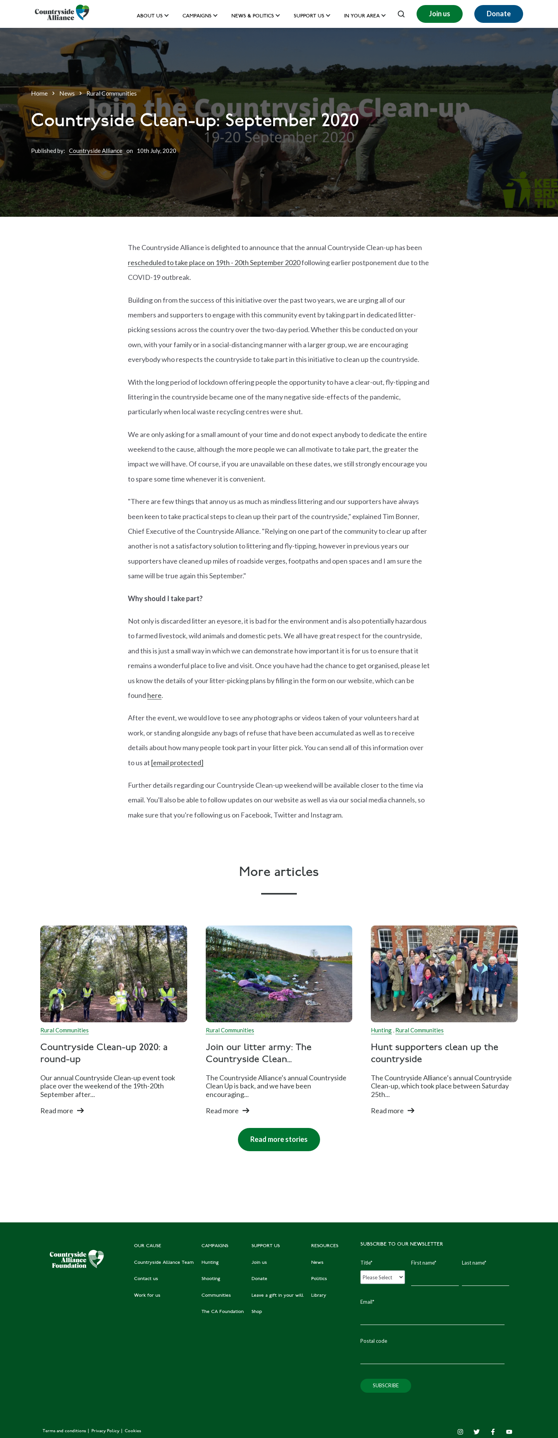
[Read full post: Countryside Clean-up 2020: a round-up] (113, 974)
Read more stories (273, 1135)
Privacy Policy (106, 1431)
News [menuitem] (317, 1262)
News (67, 93)
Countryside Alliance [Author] (95, 150)
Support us (309, 16)
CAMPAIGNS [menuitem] (215, 1246)
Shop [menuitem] (256, 1311)
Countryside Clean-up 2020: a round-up (104, 1054)
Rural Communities (111, 93)
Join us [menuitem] (259, 1262)
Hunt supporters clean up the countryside (434, 1054)
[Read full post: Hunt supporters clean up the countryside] (444, 974)
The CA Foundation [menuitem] (223, 1311)
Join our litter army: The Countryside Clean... (259, 1054)
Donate (499, 13)
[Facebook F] (493, 1432)
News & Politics (252, 16)
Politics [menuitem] (319, 1279)
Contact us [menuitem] (146, 1279)
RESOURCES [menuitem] (324, 1246)
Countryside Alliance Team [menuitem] (164, 1262)
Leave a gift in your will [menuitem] (277, 1295)
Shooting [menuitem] (211, 1279)
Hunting (381, 1030)
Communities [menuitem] (216, 1295)
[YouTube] (509, 1432)
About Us (150, 16)
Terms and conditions (65, 1431)
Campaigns (197, 16)
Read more (56, 1110)
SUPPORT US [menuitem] (265, 1246)
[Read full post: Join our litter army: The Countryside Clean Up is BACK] (279, 974)
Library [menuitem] (318, 1295)
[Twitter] (476, 1432)
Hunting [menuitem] (210, 1262)
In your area (362, 16)
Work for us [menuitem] (147, 1295)
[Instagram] (460, 1432)
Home (39, 93)
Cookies (133, 1431)
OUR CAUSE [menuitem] (147, 1246)
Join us (439, 13)
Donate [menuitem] (259, 1279)
